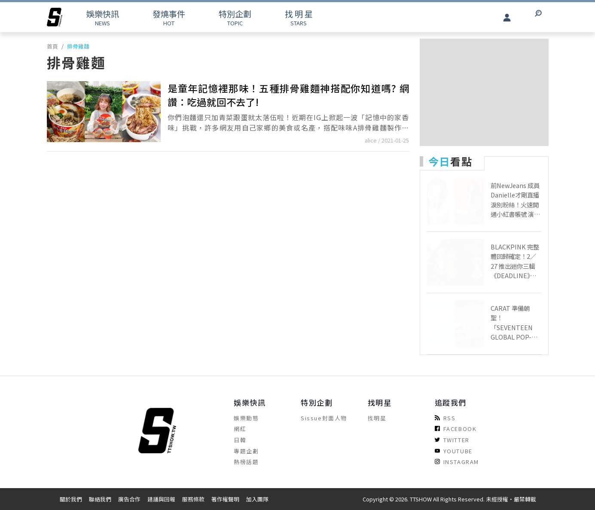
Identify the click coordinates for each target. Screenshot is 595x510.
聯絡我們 (100, 499)
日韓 (240, 440)
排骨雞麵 (78, 46)
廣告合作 (129, 499)
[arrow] (54, 17)
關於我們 (71, 499)
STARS (299, 17)
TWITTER (452, 440)
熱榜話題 (246, 462)
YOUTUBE (454, 451)
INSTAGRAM (457, 462)
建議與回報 (161, 499)
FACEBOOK (456, 429)
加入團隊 (257, 499)
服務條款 (193, 499)
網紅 (240, 429)
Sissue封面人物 (324, 418)
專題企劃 (246, 451)
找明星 (377, 418)
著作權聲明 (225, 499)
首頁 (52, 46)
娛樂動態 (246, 418)
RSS (445, 418)
